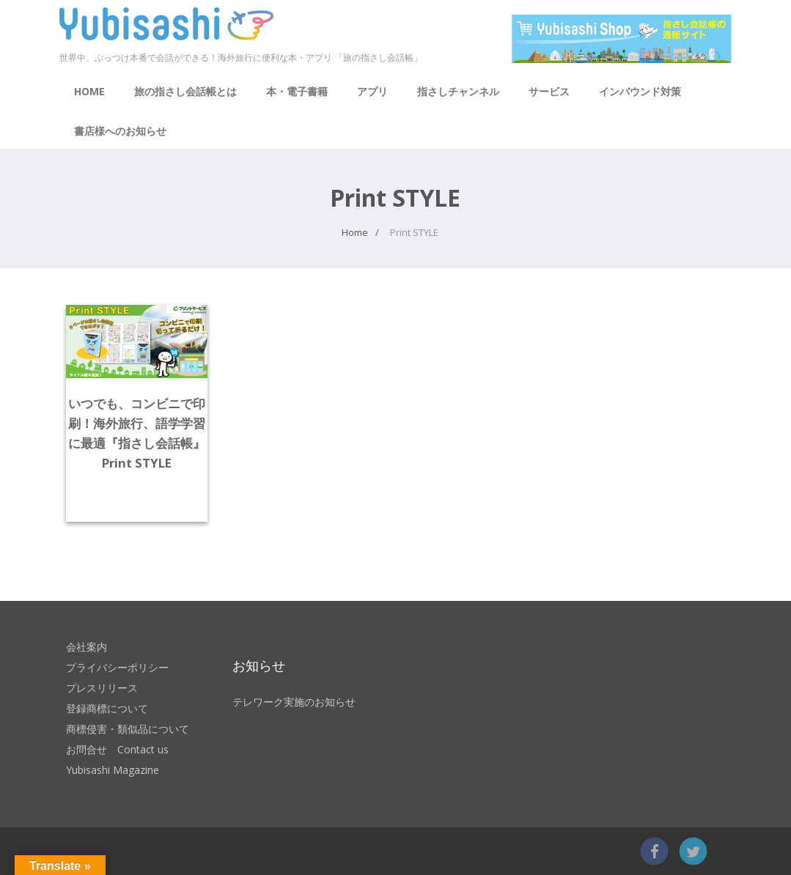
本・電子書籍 (297, 91)
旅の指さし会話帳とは (185, 91)
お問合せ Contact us (117, 749)
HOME (89, 91)
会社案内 (86, 647)
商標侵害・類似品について (127, 729)
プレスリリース (102, 688)
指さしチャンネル (458, 91)
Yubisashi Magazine (112, 770)
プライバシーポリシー (117, 667)
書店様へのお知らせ (120, 131)
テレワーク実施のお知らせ (294, 702)
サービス (549, 91)
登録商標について (107, 708)
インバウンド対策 (640, 91)
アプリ (372, 91)
